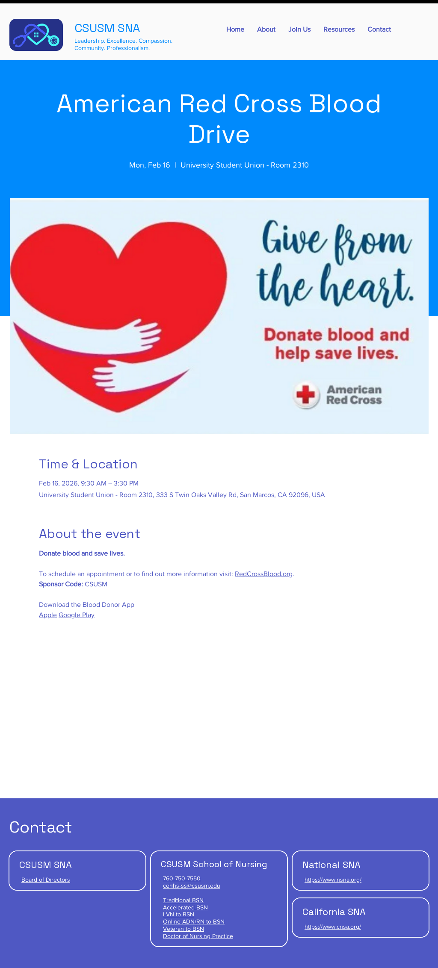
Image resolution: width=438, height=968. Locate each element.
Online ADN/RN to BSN (194, 921)
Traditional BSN (183, 900)
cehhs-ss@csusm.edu (191, 885)
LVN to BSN (178, 914)
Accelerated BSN (185, 907)
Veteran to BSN (183, 928)
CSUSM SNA (107, 27)
